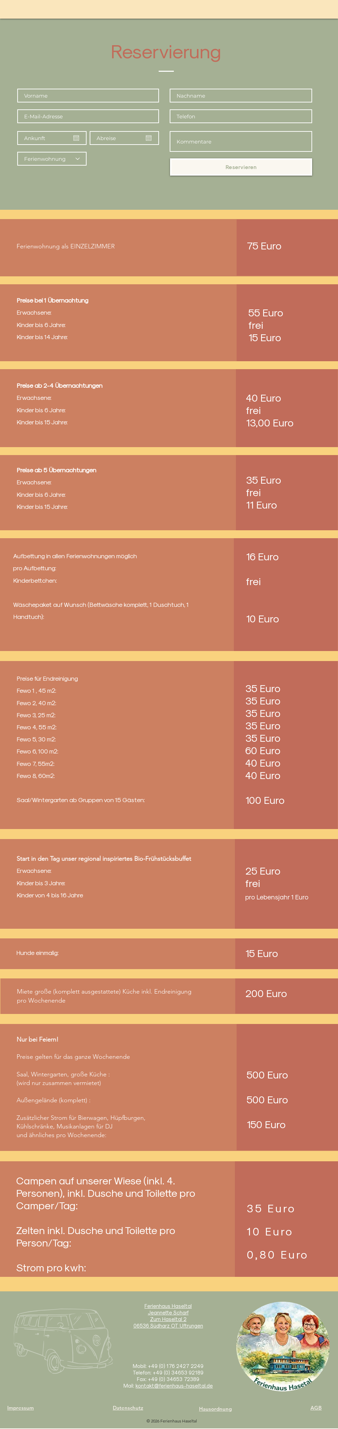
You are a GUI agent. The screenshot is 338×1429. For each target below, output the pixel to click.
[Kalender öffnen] (76, 138)
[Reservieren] (241, 167)
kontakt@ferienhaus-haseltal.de (174, 1385)
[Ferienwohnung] (52, 159)
